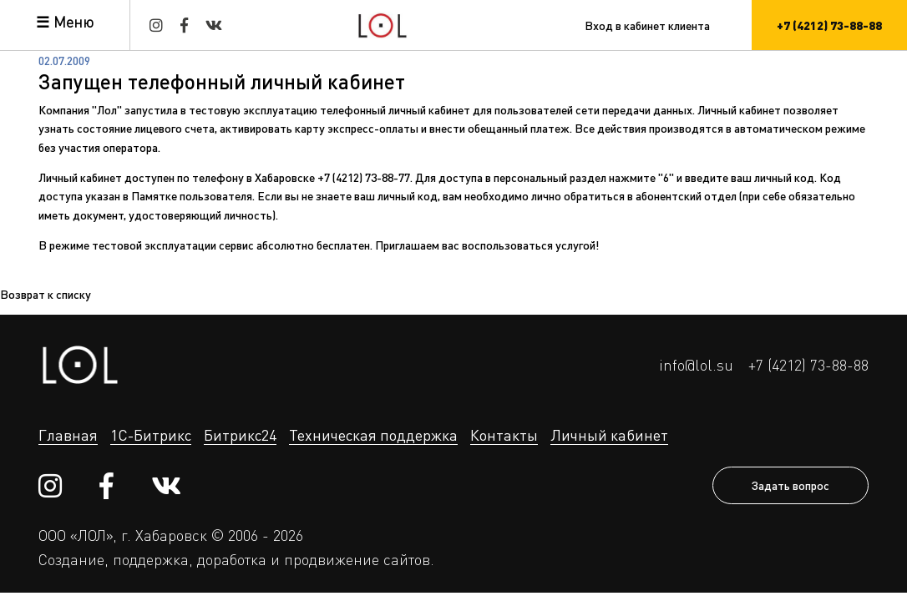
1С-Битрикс (150, 435)
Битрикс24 (240, 435)
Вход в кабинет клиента (647, 25)
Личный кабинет (609, 435)
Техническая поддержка (373, 435)
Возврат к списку (45, 293)
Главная (68, 435)
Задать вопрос (790, 484)
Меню (73, 22)
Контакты (504, 435)
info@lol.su (696, 365)
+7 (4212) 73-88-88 (808, 365)
